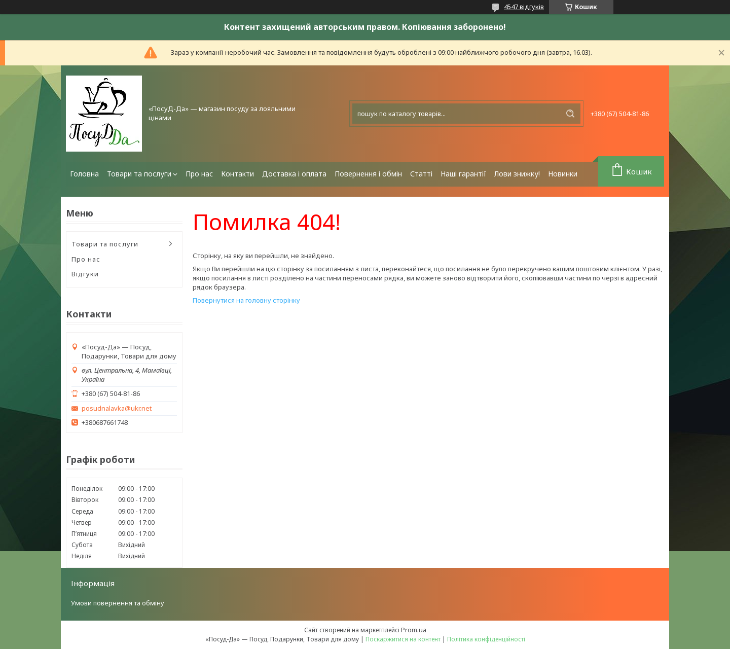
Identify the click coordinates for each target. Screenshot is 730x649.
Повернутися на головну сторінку (246, 300)
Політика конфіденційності (486, 639)
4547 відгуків (524, 6)
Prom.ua (413, 629)
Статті (421, 173)
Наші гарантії (463, 173)
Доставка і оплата (294, 173)
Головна (84, 173)
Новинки (562, 173)
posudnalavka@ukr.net (117, 408)
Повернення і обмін (368, 173)
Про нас (199, 173)
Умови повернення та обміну (117, 602)
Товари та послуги (139, 173)
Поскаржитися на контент (403, 639)
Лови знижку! (517, 173)
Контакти (237, 173)
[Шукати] (570, 113)
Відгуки (85, 273)
